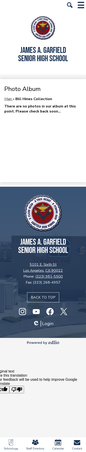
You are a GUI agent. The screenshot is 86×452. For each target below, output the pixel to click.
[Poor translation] (16, 389)
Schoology (11, 444)
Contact (77, 444)
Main (8, 98)
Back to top (43, 297)
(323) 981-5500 (49, 276)
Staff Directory (35, 444)
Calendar (58, 444)
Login (43, 323)
